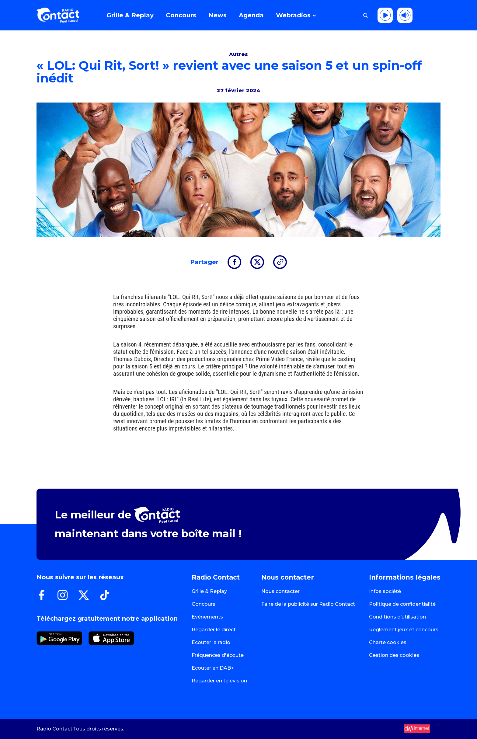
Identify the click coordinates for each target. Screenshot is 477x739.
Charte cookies (387, 642)
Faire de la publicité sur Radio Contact (308, 604)
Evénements (207, 617)
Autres (238, 54)
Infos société (385, 591)
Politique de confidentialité (402, 604)
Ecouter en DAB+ (213, 668)
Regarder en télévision (219, 681)
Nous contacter (280, 591)
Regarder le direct (214, 630)
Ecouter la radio (211, 642)
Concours (203, 604)
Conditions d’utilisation (397, 617)
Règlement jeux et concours (403, 630)
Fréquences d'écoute (218, 655)
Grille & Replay (209, 591)
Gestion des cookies (394, 655)
